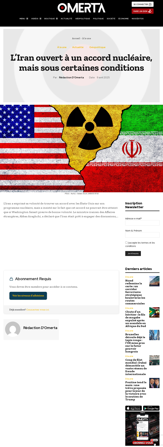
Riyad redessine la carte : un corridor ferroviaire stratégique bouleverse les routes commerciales (135, 287)
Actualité (78, 47)
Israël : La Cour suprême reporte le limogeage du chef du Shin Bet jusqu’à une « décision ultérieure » (122, 424)
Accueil (76, 38)
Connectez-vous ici (37, 309)
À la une (86, 38)
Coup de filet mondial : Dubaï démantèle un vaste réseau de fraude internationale (133, 339)
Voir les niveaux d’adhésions (28, 295)
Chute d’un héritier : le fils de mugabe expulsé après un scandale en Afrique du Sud (136, 305)
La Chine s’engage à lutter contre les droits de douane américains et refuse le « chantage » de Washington (40, 424)
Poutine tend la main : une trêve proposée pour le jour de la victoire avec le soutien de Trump (135, 358)
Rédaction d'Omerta (71, 77)
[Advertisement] (61, 245)
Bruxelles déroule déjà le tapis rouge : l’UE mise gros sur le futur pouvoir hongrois (136, 321)
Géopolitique (97, 47)
